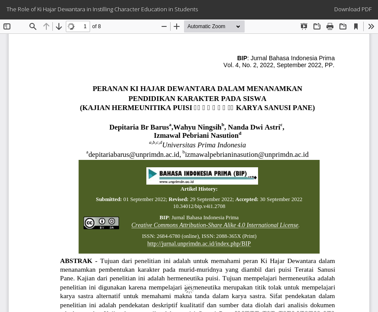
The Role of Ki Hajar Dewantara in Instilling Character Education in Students (102, 9)
